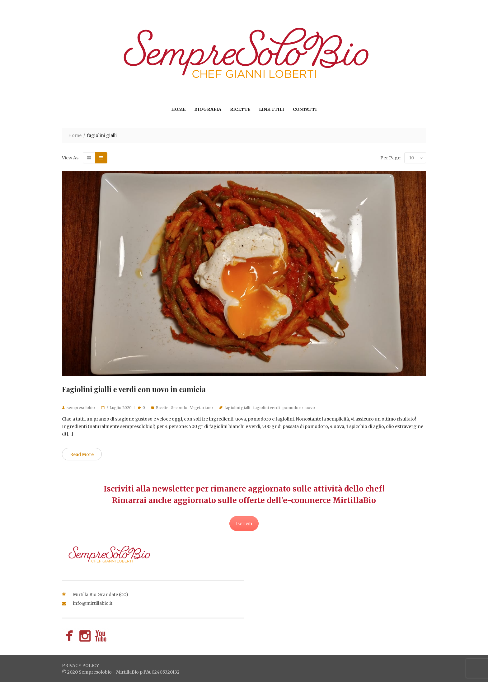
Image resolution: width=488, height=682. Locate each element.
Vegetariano (201, 407)
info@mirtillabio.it (92, 603)
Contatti (305, 109)
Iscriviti (244, 523)
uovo (310, 407)
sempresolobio (81, 407)
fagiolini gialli (237, 407)
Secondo (179, 407)
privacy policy (80, 665)
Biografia (207, 109)
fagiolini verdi (266, 407)
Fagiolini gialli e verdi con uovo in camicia (134, 389)
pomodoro (293, 407)
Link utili (271, 109)
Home (178, 109)
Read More (82, 454)
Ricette (240, 109)
